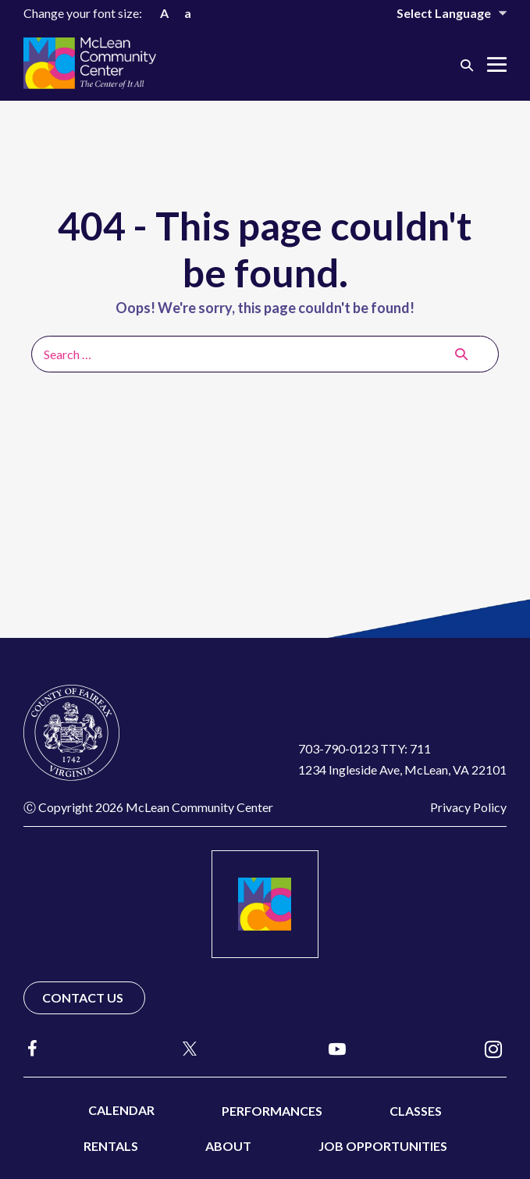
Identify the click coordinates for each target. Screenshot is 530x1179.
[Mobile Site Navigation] (497, 64)
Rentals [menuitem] (111, 1145)
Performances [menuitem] (272, 1110)
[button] (467, 64)
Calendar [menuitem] (121, 1109)
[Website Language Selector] (441, 13)
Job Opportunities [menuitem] (382, 1145)
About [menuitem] (228, 1145)
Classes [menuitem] (415, 1110)
